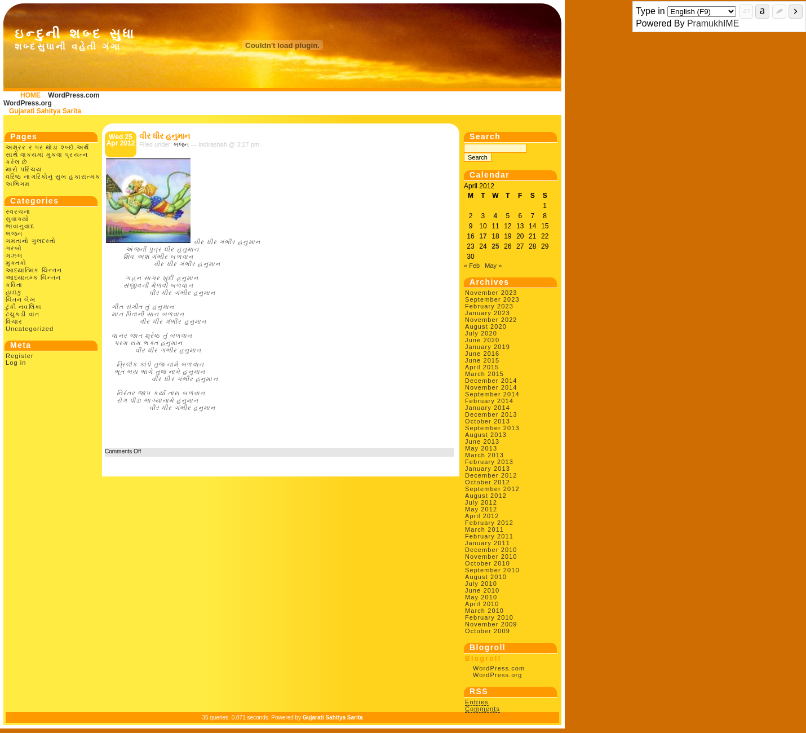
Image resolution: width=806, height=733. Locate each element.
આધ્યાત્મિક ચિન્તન (34, 270)
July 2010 (481, 583)
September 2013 (492, 428)
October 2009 (487, 631)
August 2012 (486, 495)
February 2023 (489, 306)
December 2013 (491, 414)
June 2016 (482, 353)
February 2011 (489, 536)
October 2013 (487, 421)
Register (20, 355)
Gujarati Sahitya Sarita (45, 111)
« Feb (472, 265)
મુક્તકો (16, 262)
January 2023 (487, 313)
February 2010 (489, 617)
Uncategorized (30, 328)
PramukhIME (713, 23)
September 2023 (492, 299)
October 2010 (487, 563)
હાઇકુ (14, 292)
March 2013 (484, 455)
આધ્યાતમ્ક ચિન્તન (33, 277)
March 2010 (484, 610)
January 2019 (487, 346)
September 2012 (492, 488)
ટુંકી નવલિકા (24, 306)
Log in (16, 362)
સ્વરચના (18, 211)
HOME (30, 95)
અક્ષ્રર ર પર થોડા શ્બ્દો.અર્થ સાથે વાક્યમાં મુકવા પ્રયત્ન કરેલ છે (47, 154)
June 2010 (482, 590)
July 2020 (481, 333)
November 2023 (491, 292)
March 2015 (484, 373)
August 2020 (486, 326)
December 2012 (491, 475)
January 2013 (487, 468)
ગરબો (14, 248)
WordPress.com (73, 95)
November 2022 (491, 319)
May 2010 (481, 597)
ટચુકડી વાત (22, 314)
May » (493, 265)
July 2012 (481, 502)
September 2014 (492, 394)
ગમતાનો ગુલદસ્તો (31, 240)
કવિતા (14, 284)
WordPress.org (27, 103)
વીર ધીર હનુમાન (164, 135)
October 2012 (487, 482)
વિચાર (14, 321)
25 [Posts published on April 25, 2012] (495, 246)
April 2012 (482, 516)
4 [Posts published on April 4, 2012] (496, 216)
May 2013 (481, 448)
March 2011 (484, 529)
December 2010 (491, 549)
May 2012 (481, 509)
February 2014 (489, 401)
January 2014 (487, 407)
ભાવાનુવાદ (20, 226)
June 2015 (482, 360)
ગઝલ (14, 255)
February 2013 (489, 461)
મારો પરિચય (24, 169)
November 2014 (491, 387)
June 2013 (482, 441)
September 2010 (492, 570)
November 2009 (491, 624)
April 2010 (482, 603)
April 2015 (482, 367)
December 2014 (491, 380)
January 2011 (487, 543)
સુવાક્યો (17, 218)
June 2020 (482, 340)
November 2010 (491, 556)
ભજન (14, 233)
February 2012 (489, 522)
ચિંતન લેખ (21, 299)
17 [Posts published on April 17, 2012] (482, 236)
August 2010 (486, 576)
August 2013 (486, 434)
